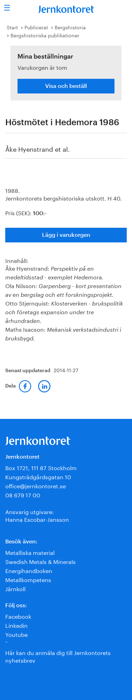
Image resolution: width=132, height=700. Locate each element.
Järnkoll (15, 588)
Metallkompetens (28, 579)
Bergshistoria (70, 27)
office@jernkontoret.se (35, 485)
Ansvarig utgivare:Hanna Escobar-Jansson (37, 515)
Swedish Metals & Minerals (40, 561)
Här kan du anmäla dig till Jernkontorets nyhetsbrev (58, 656)
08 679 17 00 (22, 494)
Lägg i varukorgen (66, 235)
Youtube (16, 634)
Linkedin (16, 624)
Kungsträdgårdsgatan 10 (38, 476)
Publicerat (36, 27)
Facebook (18, 615)
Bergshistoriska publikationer (45, 35)
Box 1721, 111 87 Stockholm (41, 467)
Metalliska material (30, 552)
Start (12, 27)
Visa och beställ (66, 86)
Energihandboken (28, 570)
